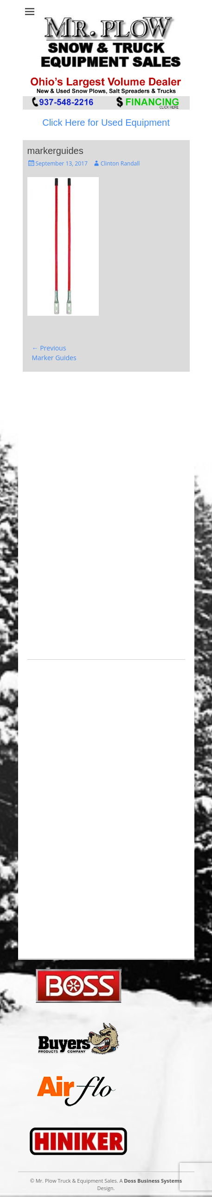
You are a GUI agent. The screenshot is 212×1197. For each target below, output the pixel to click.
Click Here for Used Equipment (106, 122)
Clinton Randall (120, 163)
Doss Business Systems (153, 1180)
